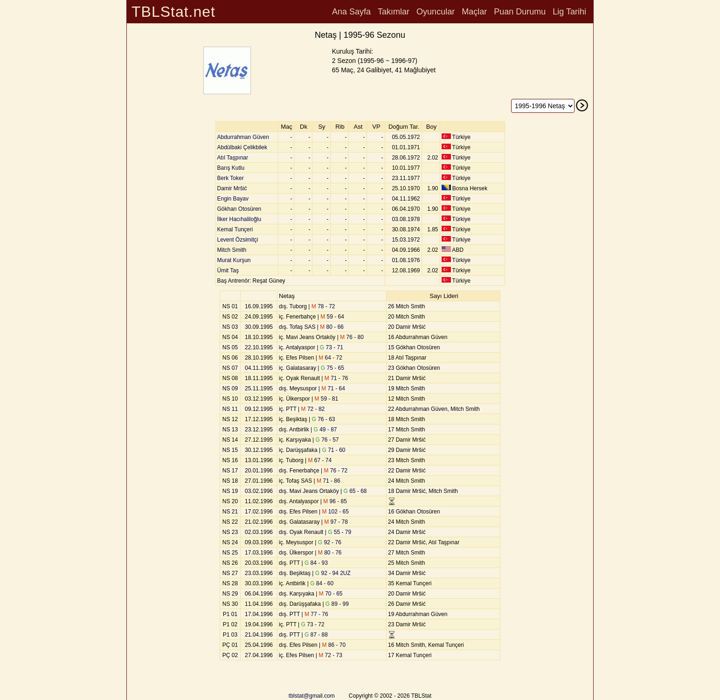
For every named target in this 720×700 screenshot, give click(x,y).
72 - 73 (330, 655)
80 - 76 (330, 552)
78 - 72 (323, 306)
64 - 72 (330, 357)
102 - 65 (335, 511)
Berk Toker (230, 178)
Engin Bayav (233, 198)
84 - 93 (316, 563)
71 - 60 (333, 450)
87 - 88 (316, 634)
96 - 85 (335, 501)
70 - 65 (331, 593)
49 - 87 (325, 429)
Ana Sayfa (351, 11)
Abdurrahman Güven (243, 137)
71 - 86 (328, 481)
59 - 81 (326, 398)
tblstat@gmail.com (312, 696)
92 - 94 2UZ (333, 573)
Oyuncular (435, 11)
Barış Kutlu (231, 168)
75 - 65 (332, 368)
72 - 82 (313, 409)
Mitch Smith (232, 250)
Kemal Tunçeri (235, 229)
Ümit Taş (228, 270)
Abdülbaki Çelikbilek (242, 147)
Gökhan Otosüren (239, 209)
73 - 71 (331, 347)
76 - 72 (336, 470)
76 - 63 (323, 419)
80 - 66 (332, 327)
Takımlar (393, 11)
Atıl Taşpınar (232, 157)
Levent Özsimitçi (237, 239)
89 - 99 (337, 604)
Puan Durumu (520, 11)
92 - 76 (329, 542)
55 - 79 (339, 532)
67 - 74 (320, 460)
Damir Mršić (232, 188)
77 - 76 (316, 614)
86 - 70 (334, 645)
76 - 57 (327, 440)
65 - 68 (355, 491)
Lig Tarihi (569, 11)
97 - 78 (336, 522)
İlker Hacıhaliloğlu (239, 219)
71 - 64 (333, 388)
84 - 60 (321, 583)
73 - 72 (313, 624)
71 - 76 (336, 378)
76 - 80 (352, 337)
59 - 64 (332, 316)
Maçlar (474, 11)
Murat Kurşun (234, 260)
